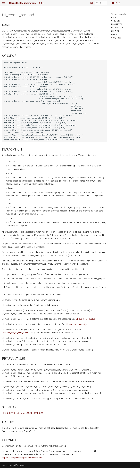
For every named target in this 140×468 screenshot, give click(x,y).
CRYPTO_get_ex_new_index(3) (16, 333)
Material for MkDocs (17, 465)
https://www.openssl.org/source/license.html (22, 457)
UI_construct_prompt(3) (76, 324)
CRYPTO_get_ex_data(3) (18, 413)
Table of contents (118, 14)
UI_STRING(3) (36, 413)
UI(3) (4, 413)
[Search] (92, 3)
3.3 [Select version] (40, 3)
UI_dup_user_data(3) (85, 319)
